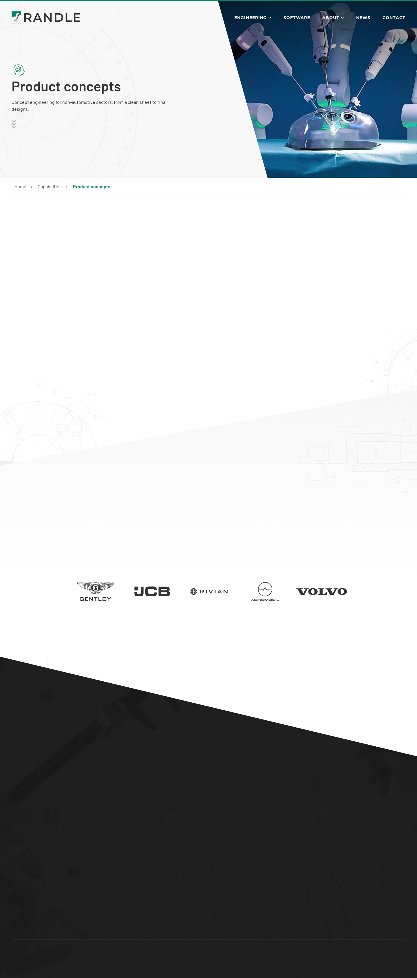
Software (297, 17)
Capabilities (50, 186)
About (330, 17)
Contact (394, 17)
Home (20, 186)
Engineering (250, 17)
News (363, 17)
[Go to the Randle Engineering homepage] (46, 17)
